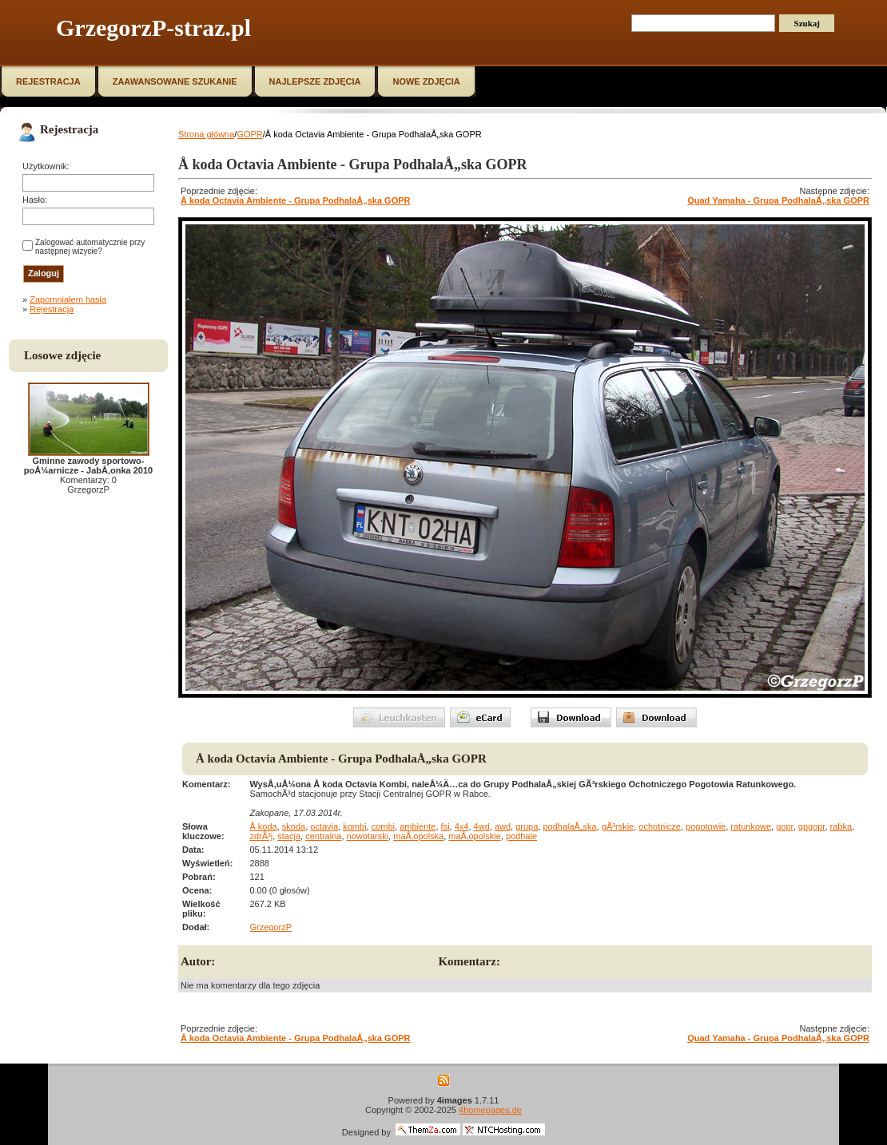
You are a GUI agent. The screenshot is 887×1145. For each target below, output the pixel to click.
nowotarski (368, 836)
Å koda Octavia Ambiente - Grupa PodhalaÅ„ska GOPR (296, 200)
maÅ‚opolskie (474, 836)
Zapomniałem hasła (68, 299)
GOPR (249, 134)
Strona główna (206, 134)
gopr (784, 826)
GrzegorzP (270, 927)
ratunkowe (750, 826)
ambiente (418, 826)
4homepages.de (490, 1110)
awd (503, 826)
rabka (841, 826)
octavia (324, 826)
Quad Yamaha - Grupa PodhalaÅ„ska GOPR (778, 200)
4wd (482, 826)
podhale (521, 836)
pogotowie (706, 826)
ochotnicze (659, 826)
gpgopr (811, 826)
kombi (354, 826)
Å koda (262, 826)
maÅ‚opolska (418, 836)
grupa (526, 826)
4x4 (462, 826)
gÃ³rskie (618, 826)
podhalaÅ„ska (569, 826)
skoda (293, 826)
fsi (445, 826)
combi (383, 826)
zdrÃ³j (260, 836)
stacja (288, 836)
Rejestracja (52, 309)
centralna (323, 836)
